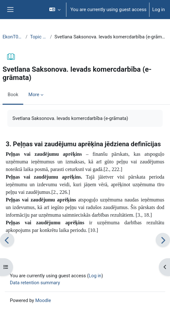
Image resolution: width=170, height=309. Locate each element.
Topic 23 (38, 37)
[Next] (163, 240)
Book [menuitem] (13, 94)
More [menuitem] (33, 94)
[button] (55, 9)
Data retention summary (35, 283)
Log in (158, 9)
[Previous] (7, 240)
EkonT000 (13, 37)
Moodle (43, 300)
